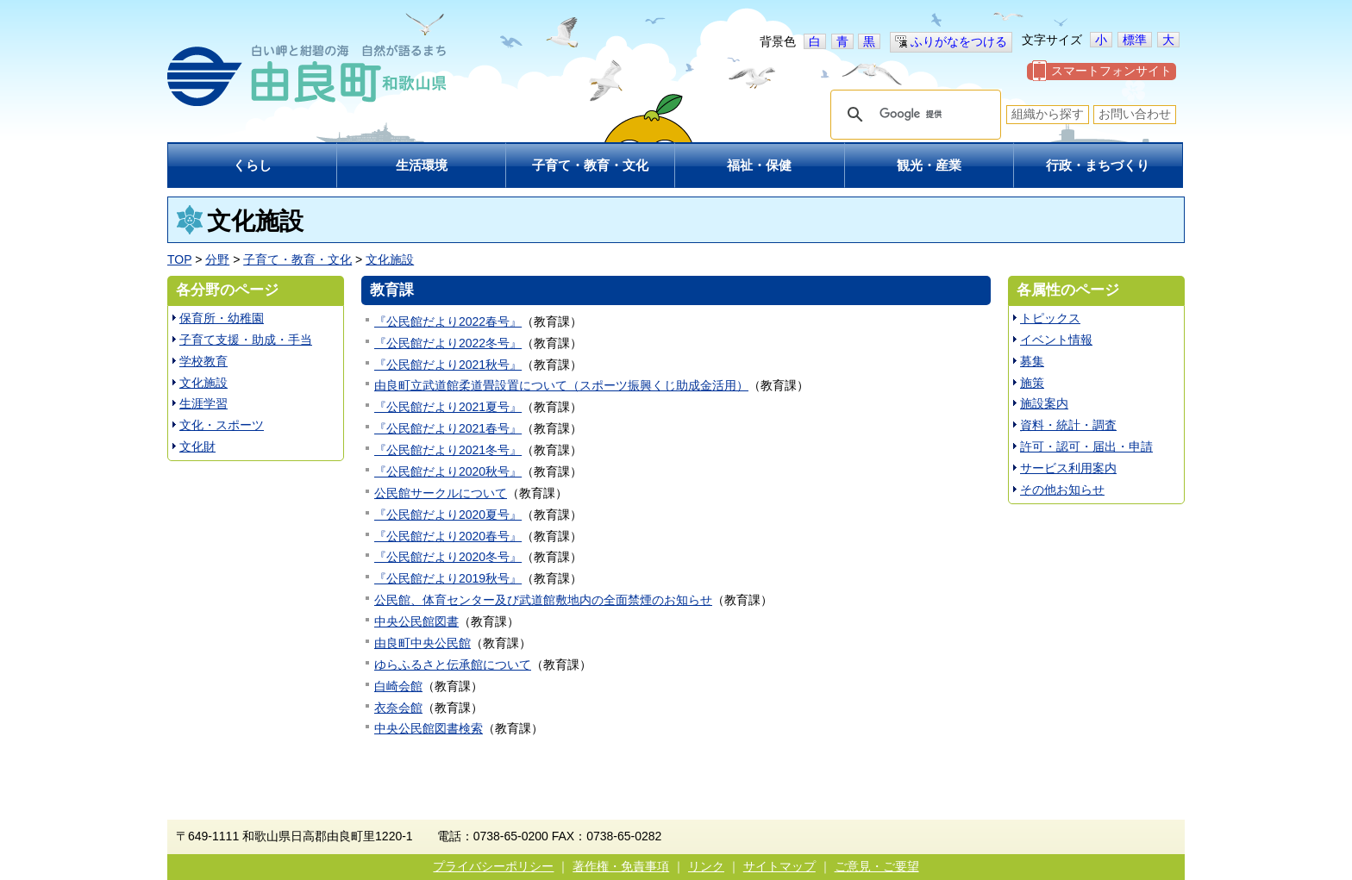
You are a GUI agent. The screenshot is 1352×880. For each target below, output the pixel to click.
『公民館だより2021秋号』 (448, 364)
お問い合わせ (1134, 114)
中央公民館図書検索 (428, 728)
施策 (1032, 383)
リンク (706, 866)
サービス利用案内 (1068, 468)
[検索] (913, 114)
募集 (1032, 361)
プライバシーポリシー (493, 866)
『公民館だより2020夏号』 (448, 514)
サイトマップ (779, 866)
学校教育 (203, 361)
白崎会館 (398, 686)
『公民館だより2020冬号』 (448, 557)
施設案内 (1044, 403)
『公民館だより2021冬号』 (448, 450)
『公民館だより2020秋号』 (448, 471)
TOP (179, 259)
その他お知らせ (1062, 489)
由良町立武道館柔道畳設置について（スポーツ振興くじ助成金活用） (561, 385)
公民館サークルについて (440, 493)
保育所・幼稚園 (221, 318)
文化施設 (390, 259)
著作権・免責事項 (621, 866)
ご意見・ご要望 (877, 866)
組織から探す (1047, 114)
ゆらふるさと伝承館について (452, 664)
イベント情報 (1056, 339)
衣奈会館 (398, 708)
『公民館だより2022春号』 (448, 321)
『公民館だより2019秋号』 (448, 578)
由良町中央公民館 (422, 643)
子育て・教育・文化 (297, 259)
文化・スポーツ (221, 425)
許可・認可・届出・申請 (1086, 446)
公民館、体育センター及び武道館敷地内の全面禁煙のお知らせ (543, 600)
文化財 (197, 446)
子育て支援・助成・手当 (245, 339)
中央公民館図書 (416, 621)
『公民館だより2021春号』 (448, 428)
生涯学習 (203, 403)
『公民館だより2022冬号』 (448, 343)
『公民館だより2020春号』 (448, 536)
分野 (217, 259)
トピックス (1050, 318)
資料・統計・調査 (1068, 425)
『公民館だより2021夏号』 (448, 407)
